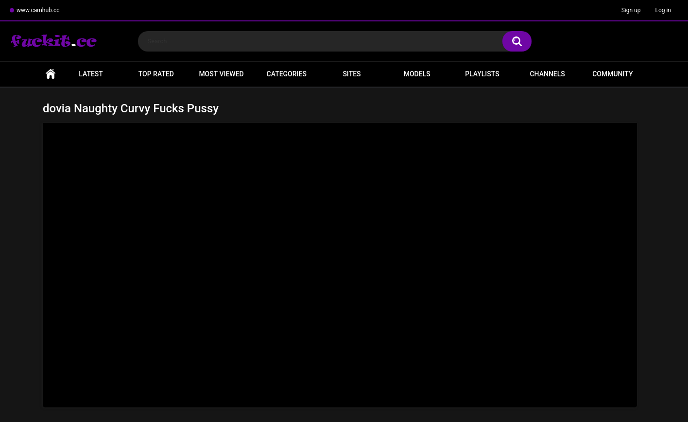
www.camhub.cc (38, 10)
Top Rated (156, 74)
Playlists (482, 74)
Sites (352, 74)
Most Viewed (221, 74)
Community (612, 74)
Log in (663, 10)
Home (50, 74)
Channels (547, 74)
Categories (287, 74)
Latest (91, 74)
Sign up (631, 10)
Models (417, 74)
